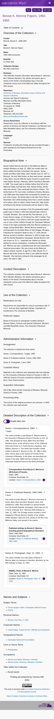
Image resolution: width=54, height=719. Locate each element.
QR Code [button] (47, 10)
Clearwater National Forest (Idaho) (21, 640)
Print (28, 10)
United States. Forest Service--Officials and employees (29, 630)
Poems (10, 610)
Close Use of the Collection (29, 295)
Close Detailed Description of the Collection (48, 416)
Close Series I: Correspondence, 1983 (36, 428)
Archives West (14, 3)
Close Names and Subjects (29, 597)
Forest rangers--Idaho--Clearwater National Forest (27, 607)
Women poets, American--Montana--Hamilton (25, 662)
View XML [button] (37, 10)
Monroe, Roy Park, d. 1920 (18, 620)
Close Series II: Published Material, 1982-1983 (44, 493)
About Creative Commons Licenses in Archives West (27, 696)
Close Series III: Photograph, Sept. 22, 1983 (42, 553)
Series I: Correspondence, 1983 (28, 480)
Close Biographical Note (26, 161)
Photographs (13, 650)
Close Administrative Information (35, 339)
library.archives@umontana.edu (15, 116)
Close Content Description (28, 269)
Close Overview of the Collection (35, 33)
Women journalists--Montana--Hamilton (23, 659)
